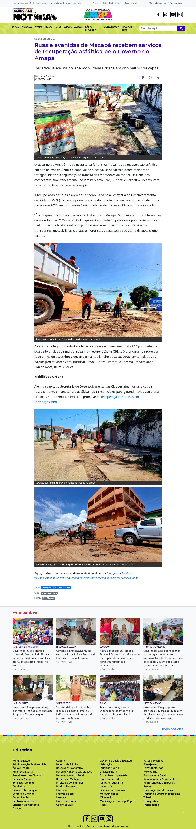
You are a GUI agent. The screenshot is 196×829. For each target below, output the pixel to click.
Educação (62, 790)
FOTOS (58, 26)
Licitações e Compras (112, 790)
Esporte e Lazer (65, 793)
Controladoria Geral (24, 801)
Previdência (150, 771)
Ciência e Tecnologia (25, 790)
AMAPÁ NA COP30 (127, 28)
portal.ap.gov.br (157, 3)
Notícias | (82, 826)
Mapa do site (131, 3)
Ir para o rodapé (73, 3)
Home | (72, 826)
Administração (21, 760)
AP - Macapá (48, 598)
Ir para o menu (40, 3)
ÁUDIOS (78, 26)
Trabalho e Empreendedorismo (161, 793)
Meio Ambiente (109, 793)
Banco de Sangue (23, 779)
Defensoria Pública (67, 764)
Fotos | (108, 826)
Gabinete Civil (64, 804)
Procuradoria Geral (154, 775)
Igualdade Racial (110, 768)
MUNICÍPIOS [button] (111, 26)
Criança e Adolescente (26, 804)
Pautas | (91, 826)
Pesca (103, 804)
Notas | (100, 826)
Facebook (127, 573)
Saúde (147, 786)
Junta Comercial (109, 779)
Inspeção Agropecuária (113, 775)
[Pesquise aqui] (181, 28)
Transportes (150, 801)
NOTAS (48, 26)
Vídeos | (116, 826)
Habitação (106, 764)
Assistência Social (23, 771)
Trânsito (148, 797)
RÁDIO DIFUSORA (90, 28)
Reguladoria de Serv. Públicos (161, 779)
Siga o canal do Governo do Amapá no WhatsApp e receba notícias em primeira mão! (86, 578)
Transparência (175, 3)
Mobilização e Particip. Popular (118, 801)
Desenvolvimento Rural (70, 775)
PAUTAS (38, 26)
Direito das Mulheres (68, 779)
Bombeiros (19, 786)
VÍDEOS (68, 26)
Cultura (60, 760)
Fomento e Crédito (67, 801)
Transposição (151, 804)
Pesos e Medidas (153, 760)
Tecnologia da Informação (158, 790)
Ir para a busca (56, 3)
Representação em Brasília (159, 782)
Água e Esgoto (21, 768)
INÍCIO (15, 26)
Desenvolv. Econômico (69, 768)
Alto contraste (116, 3)
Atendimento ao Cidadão (27, 775)
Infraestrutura (108, 771)
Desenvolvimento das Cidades (56, 587)
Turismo (17, 808)
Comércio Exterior (23, 793)
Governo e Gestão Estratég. (116, 760)
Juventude (106, 786)
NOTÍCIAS (27, 26)
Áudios (124, 826)
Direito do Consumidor (69, 782)
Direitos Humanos (67, 786)
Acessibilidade (100, 3)
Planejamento (151, 764)
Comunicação (21, 797)
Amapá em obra (49, 593)
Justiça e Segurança (111, 782)
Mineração (106, 797)
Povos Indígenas (153, 768)
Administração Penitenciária (29, 764)
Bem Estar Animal (23, 782)
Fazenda (61, 797)
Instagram (113, 573)
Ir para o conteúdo (22, 3)
